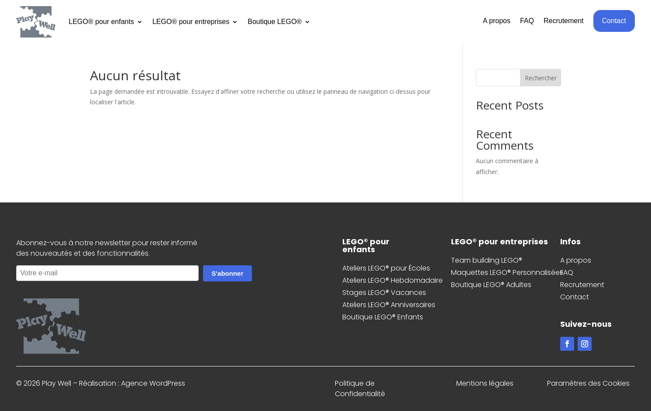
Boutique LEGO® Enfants (382, 317)
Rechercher (541, 78)
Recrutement (564, 21)
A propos (496, 21)
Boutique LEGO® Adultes (491, 285)
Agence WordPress (153, 383)
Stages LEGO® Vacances (384, 293)
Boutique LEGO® (275, 21)
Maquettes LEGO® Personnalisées (507, 272)
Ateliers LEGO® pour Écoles (386, 268)
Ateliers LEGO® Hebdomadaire (392, 280)
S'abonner (228, 273)
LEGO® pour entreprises (190, 21)
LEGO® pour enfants (101, 21)
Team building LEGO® (486, 260)
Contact (614, 20)
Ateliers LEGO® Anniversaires (388, 305)
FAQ (527, 21)
